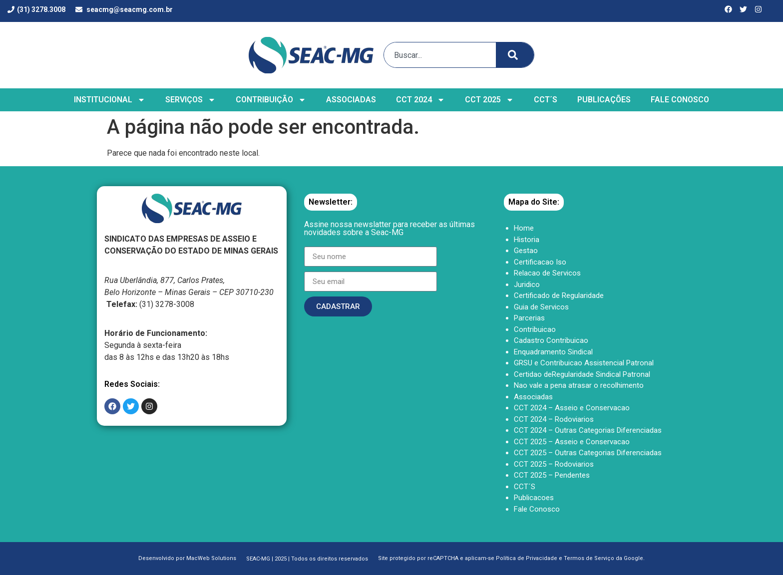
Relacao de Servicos (547, 273)
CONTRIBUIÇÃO (271, 100)
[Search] (515, 54)
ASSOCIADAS (351, 99)
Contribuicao (535, 329)
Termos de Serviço (589, 558)
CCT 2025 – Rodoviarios (554, 464)
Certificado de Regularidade (559, 295)
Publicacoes (534, 497)
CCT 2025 (489, 100)
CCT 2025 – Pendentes (552, 475)
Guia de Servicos (541, 306)
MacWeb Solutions (211, 558)
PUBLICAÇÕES (604, 99)
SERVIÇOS (190, 100)
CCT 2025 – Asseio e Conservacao (572, 441)
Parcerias (529, 317)
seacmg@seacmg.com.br (129, 9)
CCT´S (545, 99)
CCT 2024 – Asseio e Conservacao (572, 407)
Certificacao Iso (540, 262)
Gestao (526, 250)
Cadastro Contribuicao (551, 340)
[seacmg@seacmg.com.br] (78, 9)
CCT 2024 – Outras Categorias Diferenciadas (588, 430)
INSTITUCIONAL (109, 100)
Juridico (527, 284)
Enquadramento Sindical (553, 351)
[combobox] (437, 54)
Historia (526, 239)
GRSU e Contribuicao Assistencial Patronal (584, 362)
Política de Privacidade (526, 558)
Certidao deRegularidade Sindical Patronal (582, 374)
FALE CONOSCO (680, 99)
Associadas (533, 396)
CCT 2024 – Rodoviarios (554, 419)
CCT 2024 (420, 100)
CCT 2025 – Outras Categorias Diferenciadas (588, 452)
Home (524, 228)
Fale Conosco (537, 509)
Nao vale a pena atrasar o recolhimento (579, 385)
